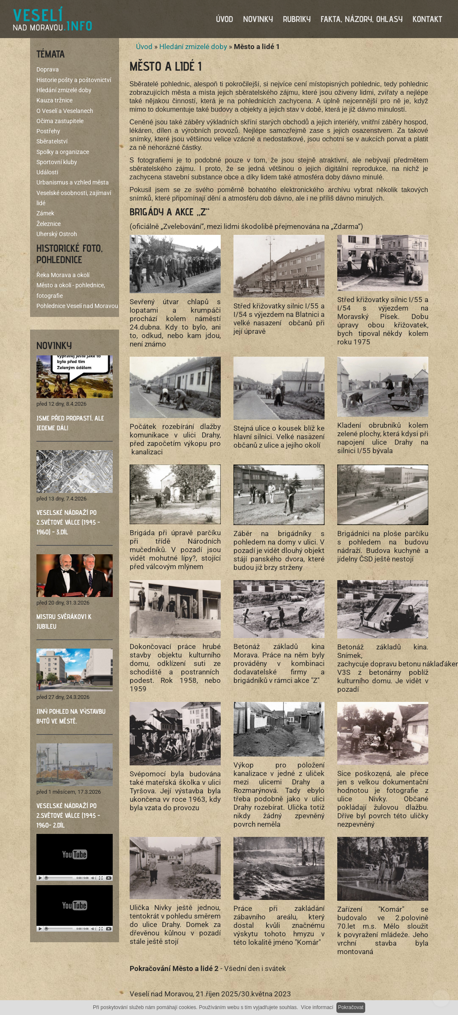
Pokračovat (351, 1007)
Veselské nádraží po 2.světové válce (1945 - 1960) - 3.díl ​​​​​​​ (68, 522)
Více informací (317, 1007)
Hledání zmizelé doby (193, 46)
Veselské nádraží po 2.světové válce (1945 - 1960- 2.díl (68, 815)
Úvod (144, 46)
